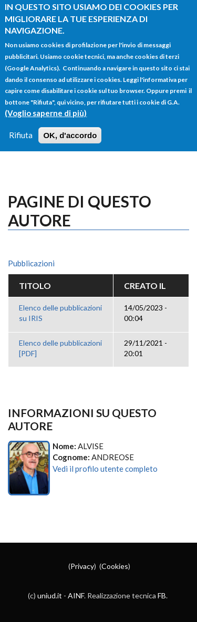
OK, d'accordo (70, 124)
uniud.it (49, 595)
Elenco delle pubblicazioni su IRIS (60, 313)
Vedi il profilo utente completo (105, 468)
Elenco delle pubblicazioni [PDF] (60, 348)
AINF (76, 595)
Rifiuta (21, 124)
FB (162, 595)
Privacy (82, 566)
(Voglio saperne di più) (46, 102)
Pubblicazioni (31, 263)
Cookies (114, 566)
